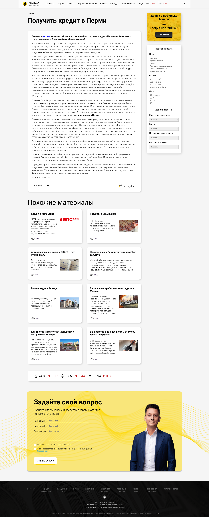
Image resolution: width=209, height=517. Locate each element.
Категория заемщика (159, 115)
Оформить (164, 34)
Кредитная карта (157, 71)
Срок (151, 91)
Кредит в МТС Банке (42, 213)
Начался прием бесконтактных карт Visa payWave (113, 253)
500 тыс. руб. (155, 85)
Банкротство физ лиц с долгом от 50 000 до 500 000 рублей (112, 333)
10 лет (152, 100)
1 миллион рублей (158, 87)
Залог (152, 124)
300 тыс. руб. (155, 82)
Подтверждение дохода (161, 133)
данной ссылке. (153, 513)
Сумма (152, 75)
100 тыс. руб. (155, 79)
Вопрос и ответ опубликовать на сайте (52, 445)
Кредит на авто (156, 61)
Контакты (31, 489)
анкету (46, 36)
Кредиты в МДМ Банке (103, 213)
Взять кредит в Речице (44, 288)
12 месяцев (155, 95)
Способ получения (158, 142)
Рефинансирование (158, 69)
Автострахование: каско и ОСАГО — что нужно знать (53, 253)
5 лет (152, 98)
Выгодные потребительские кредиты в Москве (112, 290)
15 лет (152, 103)
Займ (152, 63)
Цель (151, 54)
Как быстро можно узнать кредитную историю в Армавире (52, 333)
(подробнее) (42, 451)
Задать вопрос (45, 460)
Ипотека (153, 58)
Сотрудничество (171, 489)
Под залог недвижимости (161, 66)
